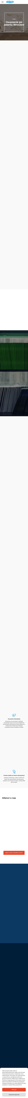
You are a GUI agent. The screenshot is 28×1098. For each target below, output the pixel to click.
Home (14, 19)
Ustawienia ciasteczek (14, 1094)
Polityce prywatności (17, 1084)
